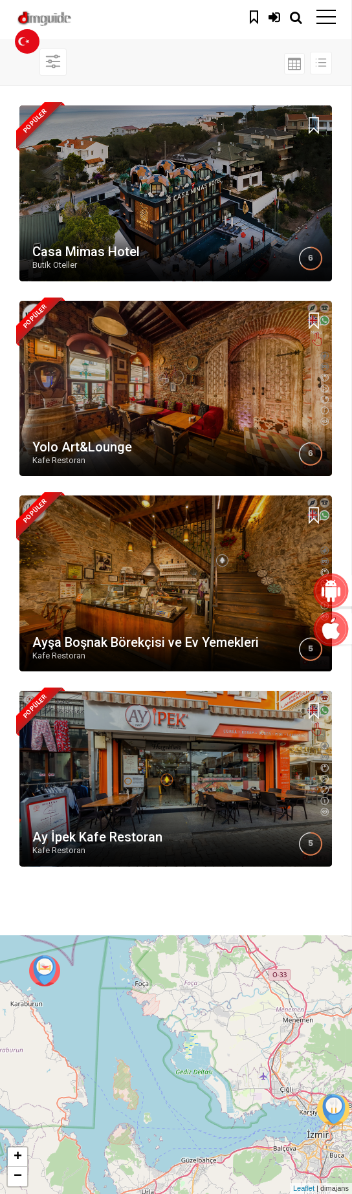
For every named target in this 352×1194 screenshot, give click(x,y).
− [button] (18, 1176)
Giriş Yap (274, 15)
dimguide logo (71, 19)
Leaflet (303, 1188)
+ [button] (18, 1157)
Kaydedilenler (255, 15)
